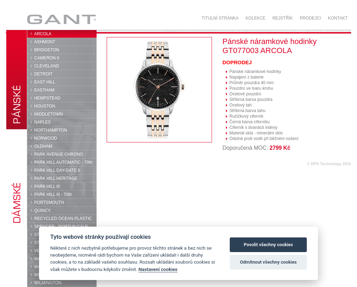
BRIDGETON (46, 49)
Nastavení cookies (157, 269)
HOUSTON (44, 106)
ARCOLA (43, 33)
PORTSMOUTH (49, 202)
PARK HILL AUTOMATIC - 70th (63, 162)
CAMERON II (46, 58)
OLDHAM (43, 146)
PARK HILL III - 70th (53, 194)
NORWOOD (45, 138)
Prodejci (310, 18)
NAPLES (42, 122)
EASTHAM (44, 90)
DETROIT (43, 74)
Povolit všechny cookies (268, 244)
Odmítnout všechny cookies (268, 262)
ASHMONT (44, 41)
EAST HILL (44, 82)
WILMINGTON (47, 282)
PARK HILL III (47, 186)
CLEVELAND (46, 66)
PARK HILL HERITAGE (56, 178)
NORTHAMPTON (50, 130)
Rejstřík (282, 18)
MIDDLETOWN (48, 114)
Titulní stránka (220, 18)
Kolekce (255, 18)
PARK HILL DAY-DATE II (57, 170)
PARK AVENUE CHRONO (58, 154)
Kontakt (338, 18)
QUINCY (42, 210)
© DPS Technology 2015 (329, 164)
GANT (61, 19)
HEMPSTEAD (47, 98)
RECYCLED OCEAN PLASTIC (63, 218)
